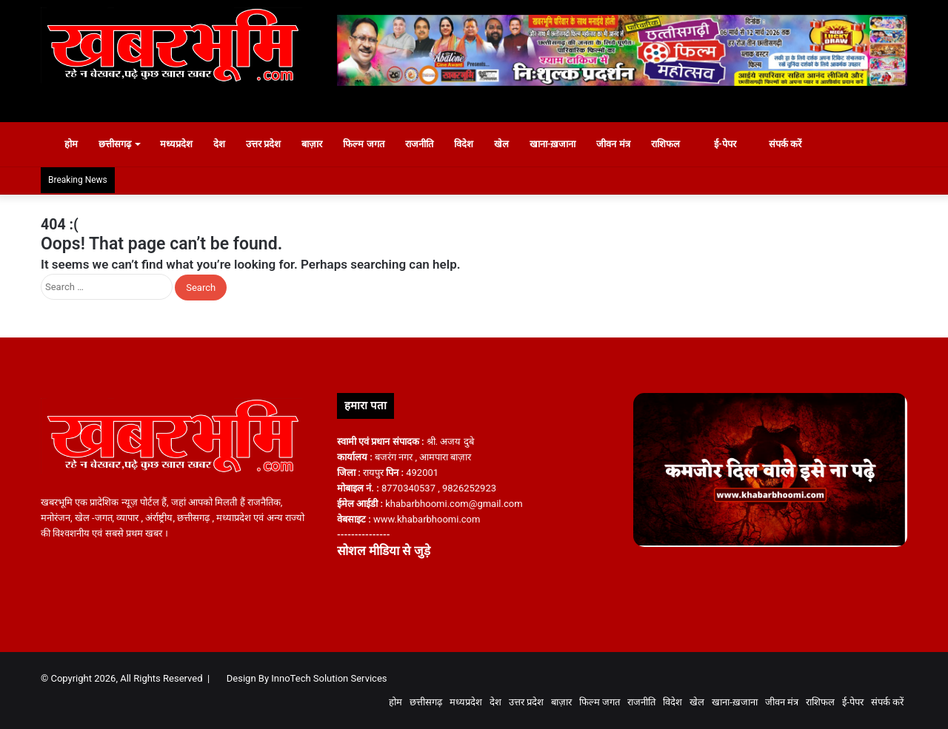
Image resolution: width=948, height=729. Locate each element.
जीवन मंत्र (613, 144)
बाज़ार (311, 144)
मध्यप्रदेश (176, 144)
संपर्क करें (779, 144)
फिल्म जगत (363, 144)
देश (219, 144)
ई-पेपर (718, 144)
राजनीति (419, 144)
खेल (501, 144)
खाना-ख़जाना (553, 144)
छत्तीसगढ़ (115, 144)
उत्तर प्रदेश (263, 144)
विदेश (463, 144)
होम (64, 144)
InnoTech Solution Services (329, 678)
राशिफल (665, 144)
